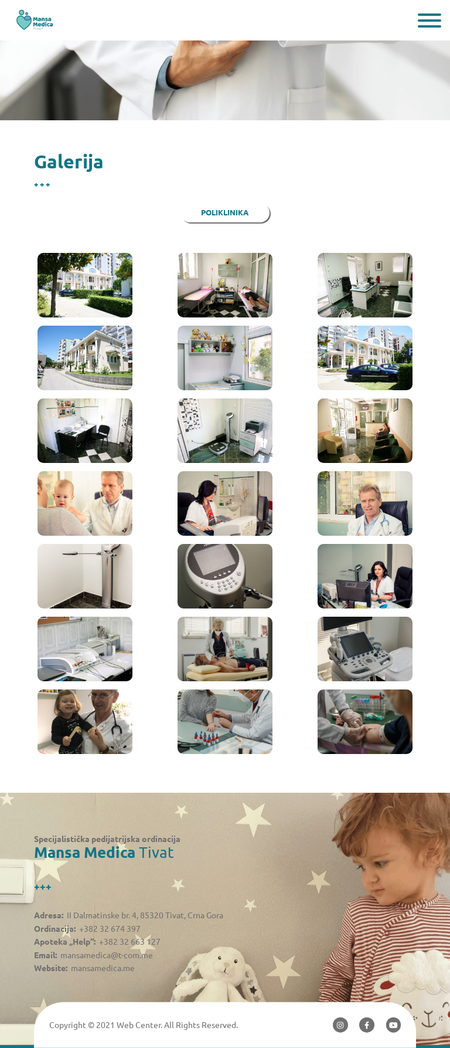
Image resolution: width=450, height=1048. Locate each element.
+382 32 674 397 (110, 929)
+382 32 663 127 (130, 941)
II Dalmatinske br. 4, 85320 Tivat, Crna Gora (145, 915)
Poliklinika (224, 212)
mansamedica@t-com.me (106, 955)
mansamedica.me (103, 968)
